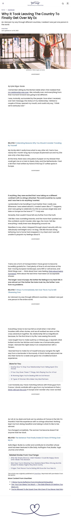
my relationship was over (18, 92)
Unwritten (5, 28)
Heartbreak (11, 10)
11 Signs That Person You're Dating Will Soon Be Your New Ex (33, 468)
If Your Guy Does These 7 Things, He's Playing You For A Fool (33, 372)
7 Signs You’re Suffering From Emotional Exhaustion (32, 482)
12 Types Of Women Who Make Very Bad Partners (29, 379)
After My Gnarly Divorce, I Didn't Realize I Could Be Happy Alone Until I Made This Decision (35, 458)
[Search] (62, 3)
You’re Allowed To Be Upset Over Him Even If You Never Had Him (37, 489)
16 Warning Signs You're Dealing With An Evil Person (30, 376)
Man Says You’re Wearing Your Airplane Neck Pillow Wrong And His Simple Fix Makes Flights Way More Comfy (36, 464)
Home (3, 10)
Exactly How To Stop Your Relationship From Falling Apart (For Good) (34, 368)
